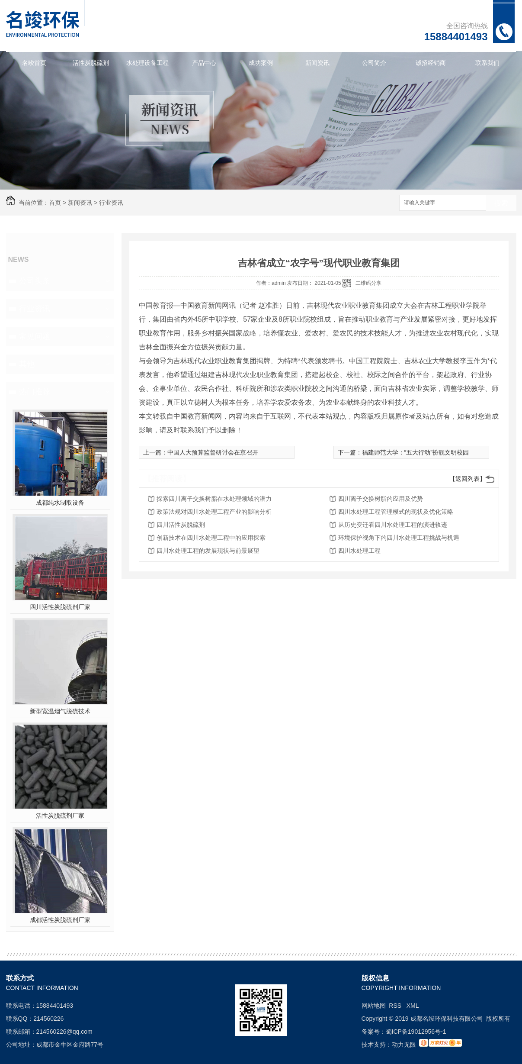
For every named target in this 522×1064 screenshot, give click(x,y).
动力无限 (404, 1044)
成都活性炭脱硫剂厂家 (60, 919)
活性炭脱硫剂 (91, 62)
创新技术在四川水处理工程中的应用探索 (211, 537)
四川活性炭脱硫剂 (181, 524)
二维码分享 (368, 283)
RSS (396, 1005)
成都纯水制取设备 (60, 502)
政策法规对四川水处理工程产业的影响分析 (214, 511)
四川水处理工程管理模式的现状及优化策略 (395, 511)
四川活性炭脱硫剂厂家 (60, 606)
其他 (27, 364)
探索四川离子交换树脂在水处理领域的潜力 (214, 498)
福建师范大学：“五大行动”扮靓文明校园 (415, 452)
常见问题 (34, 336)
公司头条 (34, 281)
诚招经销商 (431, 62)
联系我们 (487, 62)
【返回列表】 (467, 478)
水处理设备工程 (147, 62)
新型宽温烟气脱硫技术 (60, 711)
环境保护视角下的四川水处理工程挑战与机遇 (398, 537)
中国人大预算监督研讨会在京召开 (212, 452)
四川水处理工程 (359, 550)
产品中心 (204, 62)
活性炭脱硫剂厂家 (60, 815)
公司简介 (374, 62)
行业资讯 (111, 202)
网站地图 (374, 1005)
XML (413, 1005)
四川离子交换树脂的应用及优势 (380, 498)
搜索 (501, 203)
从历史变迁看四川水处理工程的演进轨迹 (392, 524)
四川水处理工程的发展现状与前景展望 (208, 550)
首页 (55, 202)
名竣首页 (34, 62)
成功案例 (261, 62)
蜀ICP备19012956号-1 (416, 1031)
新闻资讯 (317, 62)
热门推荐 (34, 391)
